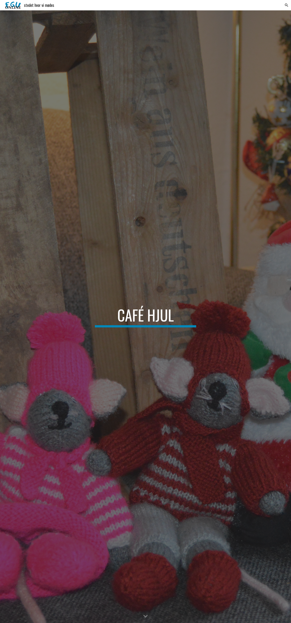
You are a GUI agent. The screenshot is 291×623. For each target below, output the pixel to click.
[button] (286, 5)
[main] (145, 316)
